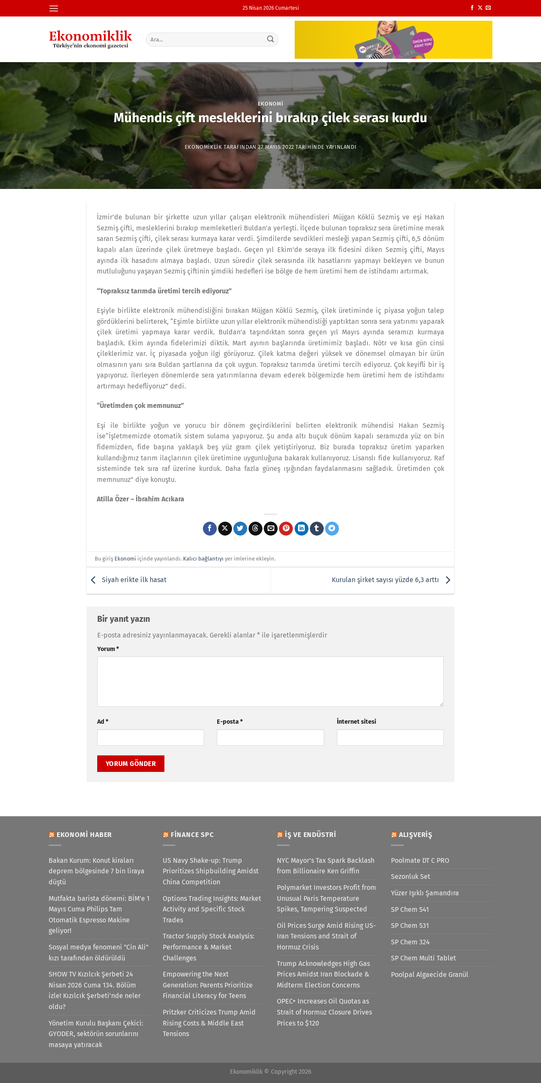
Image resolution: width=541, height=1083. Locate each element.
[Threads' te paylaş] (255, 529)
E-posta (230, 721)
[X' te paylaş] (225, 529)
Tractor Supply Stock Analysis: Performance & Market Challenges (208, 947)
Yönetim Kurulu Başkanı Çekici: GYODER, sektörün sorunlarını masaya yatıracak (96, 1034)
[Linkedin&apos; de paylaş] (302, 529)
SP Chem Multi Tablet (423, 958)
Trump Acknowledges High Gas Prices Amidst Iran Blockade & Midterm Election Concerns (323, 974)
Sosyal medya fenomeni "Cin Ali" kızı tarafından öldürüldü (98, 952)
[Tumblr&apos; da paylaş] (317, 529)
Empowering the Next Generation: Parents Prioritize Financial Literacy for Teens (208, 985)
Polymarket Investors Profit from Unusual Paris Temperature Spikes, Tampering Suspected (326, 898)
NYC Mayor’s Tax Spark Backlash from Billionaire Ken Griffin (325, 865)
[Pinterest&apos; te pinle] (286, 529)
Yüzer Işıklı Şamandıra (425, 893)
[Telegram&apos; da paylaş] (332, 529)
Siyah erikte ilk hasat (127, 580)
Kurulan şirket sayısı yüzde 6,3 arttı (393, 580)
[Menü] (54, 8)
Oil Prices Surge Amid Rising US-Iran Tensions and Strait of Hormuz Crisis (326, 936)
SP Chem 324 (410, 942)
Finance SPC (192, 835)
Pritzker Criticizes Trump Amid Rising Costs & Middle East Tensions (209, 1023)
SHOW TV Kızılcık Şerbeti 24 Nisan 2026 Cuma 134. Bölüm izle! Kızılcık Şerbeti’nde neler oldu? (95, 990)
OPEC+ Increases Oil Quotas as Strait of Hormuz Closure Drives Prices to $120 (324, 1012)
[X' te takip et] (480, 8)
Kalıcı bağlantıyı (203, 558)
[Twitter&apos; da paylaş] (240, 529)
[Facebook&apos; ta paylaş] (210, 529)
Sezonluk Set (410, 876)
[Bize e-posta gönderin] (488, 8)
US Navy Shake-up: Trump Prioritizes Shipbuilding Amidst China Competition (211, 871)
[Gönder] (271, 39)
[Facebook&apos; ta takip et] (472, 8)
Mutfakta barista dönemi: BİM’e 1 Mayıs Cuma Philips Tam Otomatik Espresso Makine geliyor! (99, 914)
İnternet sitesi (356, 721)
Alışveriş (415, 835)
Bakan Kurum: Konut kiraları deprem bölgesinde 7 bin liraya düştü (97, 871)
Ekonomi (271, 104)
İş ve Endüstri (310, 835)
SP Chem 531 (410, 926)
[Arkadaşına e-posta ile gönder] (271, 529)
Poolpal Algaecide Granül (429, 975)
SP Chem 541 (410, 909)
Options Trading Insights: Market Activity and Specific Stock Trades (212, 909)
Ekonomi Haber (84, 835)
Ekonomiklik (203, 147)
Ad (102, 721)
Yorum (108, 649)
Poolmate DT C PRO (420, 860)
